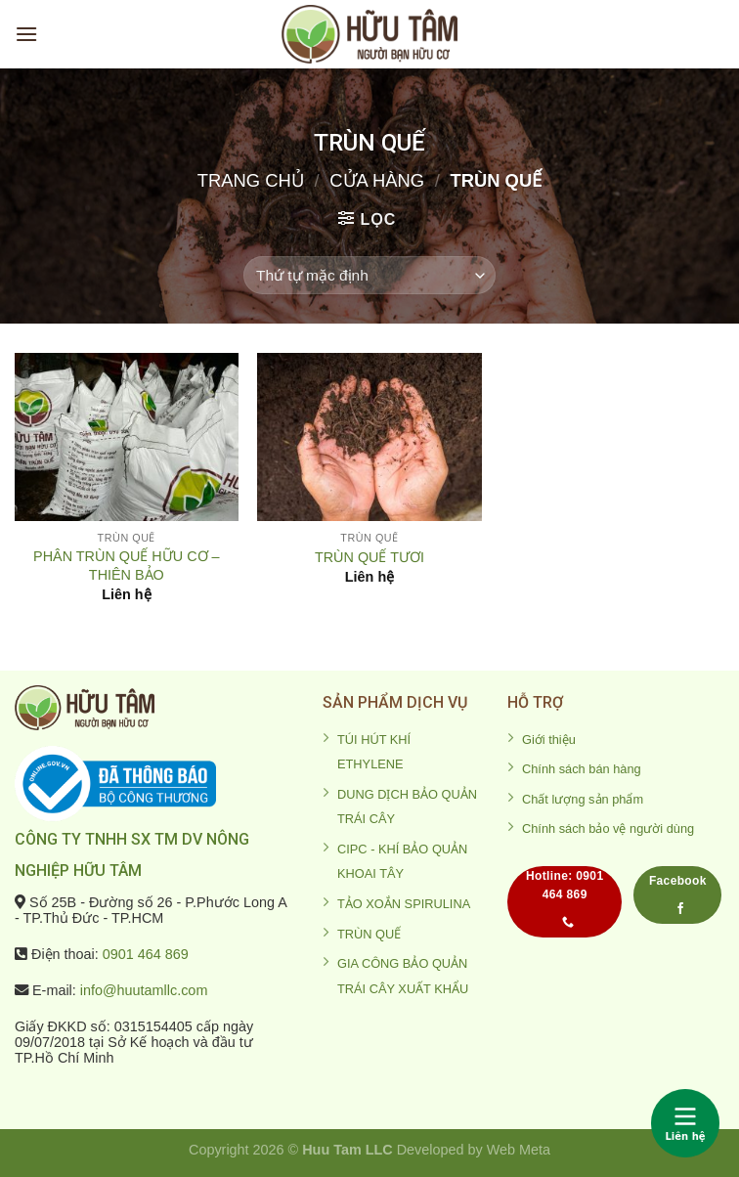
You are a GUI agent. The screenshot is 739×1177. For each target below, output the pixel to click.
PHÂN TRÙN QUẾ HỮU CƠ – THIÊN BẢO (126, 565)
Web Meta (518, 1149)
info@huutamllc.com (144, 990)
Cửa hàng (376, 180)
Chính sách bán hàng (581, 769)
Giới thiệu (549, 739)
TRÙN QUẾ (369, 934)
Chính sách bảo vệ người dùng (608, 828)
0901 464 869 (146, 954)
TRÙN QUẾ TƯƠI (369, 557)
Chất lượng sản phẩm (582, 799)
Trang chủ (250, 180)
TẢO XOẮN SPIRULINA (403, 903)
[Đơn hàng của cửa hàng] (369, 275)
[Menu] (26, 34)
